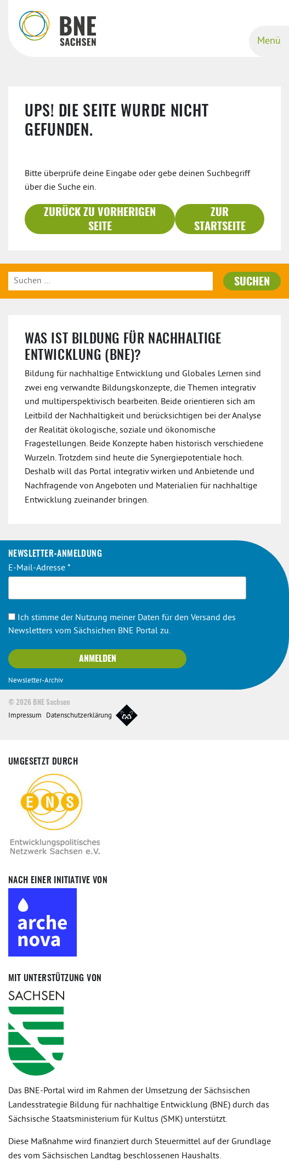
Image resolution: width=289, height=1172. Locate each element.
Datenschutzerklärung (79, 716)
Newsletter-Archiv (35, 681)
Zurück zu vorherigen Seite (100, 219)
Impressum (25, 716)
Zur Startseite (220, 219)
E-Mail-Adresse (39, 568)
